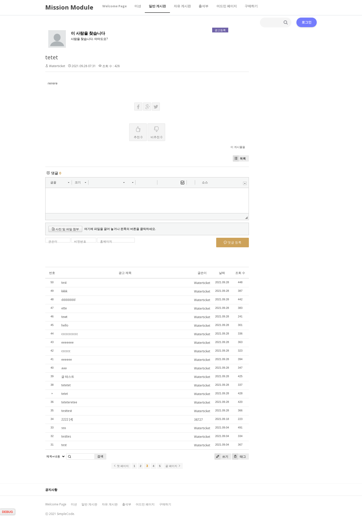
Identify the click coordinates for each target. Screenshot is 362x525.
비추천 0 (156, 131)
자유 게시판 (181, 7)
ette (64, 308)
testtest (66, 411)
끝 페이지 (173, 465)
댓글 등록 (233, 242)
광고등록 (220, 30)
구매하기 (249, 7)
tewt (64, 317)
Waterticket (57, 66)
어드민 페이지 (225, 7)
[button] (60, 182)
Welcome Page (114, 7)
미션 (137, 7)
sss (63, 428)
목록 (239, 158)
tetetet (66, 385)
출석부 (202, 7)
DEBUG (7, 512)
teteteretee (69, 402)
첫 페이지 (121, 465)
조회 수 (240, 273)
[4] (71, 419)
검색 (100, 456)
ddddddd (68, 300)
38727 (198, 419)
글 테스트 (67, 376)
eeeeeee (67, 342)
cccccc (65, 351)
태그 (239, 456)
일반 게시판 (156, 7)
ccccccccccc (69, 334)
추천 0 (138, 131)
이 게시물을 (238, 147)
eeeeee (66, 359)
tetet (51, 57)
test (64, 282)
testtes (66, 436)
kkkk (64, 291)
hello (64, 325)
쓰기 (221, 456)
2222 (64, 419)
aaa (64, 368)
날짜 (222, 273)
